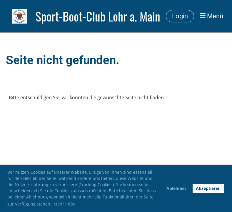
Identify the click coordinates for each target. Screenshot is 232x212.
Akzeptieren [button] (208, 188)
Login (180, 16)
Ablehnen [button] (176, 188)
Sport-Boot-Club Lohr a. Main (98, 16)
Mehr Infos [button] (64, 204)
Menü (211, 16)
